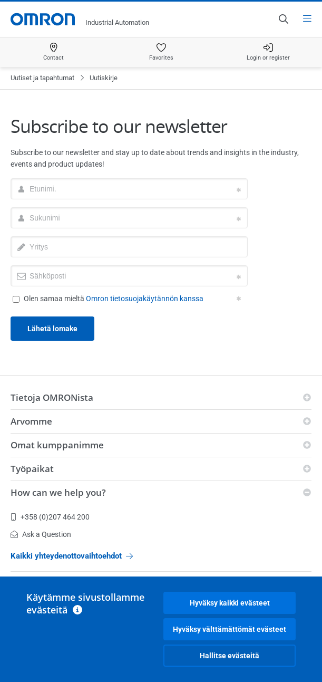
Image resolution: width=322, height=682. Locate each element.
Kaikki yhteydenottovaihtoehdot (72, 556)
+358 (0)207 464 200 (50, 517)
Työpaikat (32, 469)
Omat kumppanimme (57, 445)
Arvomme (31, 421)
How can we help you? (58, 492)
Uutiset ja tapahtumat (42, 78)
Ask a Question (41, 534)
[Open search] (283, 19)
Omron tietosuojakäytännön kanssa (144, 298)
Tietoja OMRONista (52, 397)
